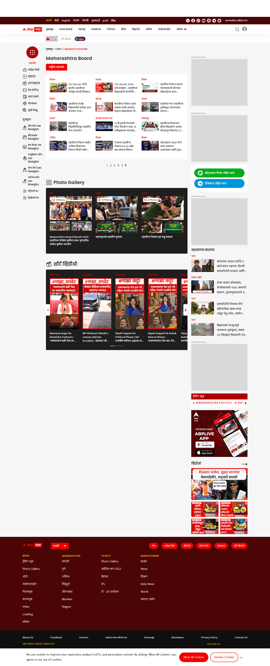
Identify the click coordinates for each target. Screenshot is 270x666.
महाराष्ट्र (81, 29)
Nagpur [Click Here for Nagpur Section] (66, 607)
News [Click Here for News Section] (144, 569)
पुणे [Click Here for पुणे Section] (64, 569)
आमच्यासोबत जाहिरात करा (236, 20)
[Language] (60, 546)
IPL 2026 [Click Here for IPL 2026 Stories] (66, 39)
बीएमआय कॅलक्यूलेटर (30, 137)
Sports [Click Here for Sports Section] (106, 556)
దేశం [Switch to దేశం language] (113, 20)
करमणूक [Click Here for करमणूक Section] (27, 599)
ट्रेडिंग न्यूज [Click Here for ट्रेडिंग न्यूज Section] (27, 561)
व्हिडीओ (28, 76)
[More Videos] (245, 463)
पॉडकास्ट (29, 103)
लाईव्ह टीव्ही (30, 70)
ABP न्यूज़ (57, 651)
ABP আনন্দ (71, 651)
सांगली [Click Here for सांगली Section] (65, 561)
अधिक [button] (181, 29)
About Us (27, 637)
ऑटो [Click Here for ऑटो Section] (25, 577)
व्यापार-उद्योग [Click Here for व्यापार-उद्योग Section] (148, 599)
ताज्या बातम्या (65, 29)
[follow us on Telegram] (214, 20)
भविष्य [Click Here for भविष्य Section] (25, 622)
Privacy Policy (209, 637)
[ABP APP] (205, 445)
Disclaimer (177, 637)
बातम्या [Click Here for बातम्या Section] (25, 556)
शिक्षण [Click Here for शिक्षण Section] (144, 577)
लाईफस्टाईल (164, 29)
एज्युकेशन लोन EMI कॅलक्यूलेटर (32, 158)
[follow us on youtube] (203, 20)
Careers (83, 637)
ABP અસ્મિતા (101, 651)
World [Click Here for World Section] (144, 592)
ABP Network (29, 651)
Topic (58, 49)
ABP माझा (85, 651)
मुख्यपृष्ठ (49, 29)
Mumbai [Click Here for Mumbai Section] (67, 599)
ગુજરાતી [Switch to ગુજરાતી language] (95, 20)
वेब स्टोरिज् (30, 90)
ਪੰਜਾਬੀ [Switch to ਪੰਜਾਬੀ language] (85, 20)
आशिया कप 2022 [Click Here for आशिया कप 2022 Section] (111, 569)
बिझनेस (136, 29)
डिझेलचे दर (30, 198)
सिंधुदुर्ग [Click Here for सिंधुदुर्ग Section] (66, 584)
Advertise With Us (116, 637)
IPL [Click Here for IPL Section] (103, 584)
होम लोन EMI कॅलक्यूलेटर (31, 127)
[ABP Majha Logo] (32, 29)
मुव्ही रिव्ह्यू (30, 110)
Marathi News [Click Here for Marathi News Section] (150, 556)
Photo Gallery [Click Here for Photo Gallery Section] (31, 569)
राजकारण (96, 29)
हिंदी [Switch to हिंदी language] (57, 20)
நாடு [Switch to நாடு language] (105, 20)
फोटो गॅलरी (30, 97)
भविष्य (149, 29)
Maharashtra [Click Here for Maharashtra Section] (71, 556)
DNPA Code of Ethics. (61, 658)
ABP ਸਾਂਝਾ (132, 651)
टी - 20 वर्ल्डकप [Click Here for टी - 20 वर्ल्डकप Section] (110, 592)
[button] (32, 55)
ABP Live (45, 651)
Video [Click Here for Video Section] (26, 607)
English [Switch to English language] (66, 20)
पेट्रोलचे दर (30, 191)
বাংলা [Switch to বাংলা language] (76, 20)
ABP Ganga (118, 651)
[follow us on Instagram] (209, 20)
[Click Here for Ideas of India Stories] (52, 39)
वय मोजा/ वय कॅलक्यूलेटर (31, 146)
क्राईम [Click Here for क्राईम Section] (144, 561)
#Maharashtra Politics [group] (214, 402)
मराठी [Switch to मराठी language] (49, 20)
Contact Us (241, 637)
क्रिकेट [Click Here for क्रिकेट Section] (104, 577)
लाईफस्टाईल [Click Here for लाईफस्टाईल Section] (29, 584)
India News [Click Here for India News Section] (147, 584)
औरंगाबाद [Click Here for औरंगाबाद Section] (67, 592)
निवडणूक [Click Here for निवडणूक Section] (27, 592)
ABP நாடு (146, 651)
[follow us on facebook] (193, 20)
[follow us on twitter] (188, 20)
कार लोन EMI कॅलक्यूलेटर (31, 169)
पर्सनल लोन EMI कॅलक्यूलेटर (30, 181)
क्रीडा (123, 29)
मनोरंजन (111, 29)
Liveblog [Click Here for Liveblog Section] (27, 614)
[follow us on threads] (198, 20)
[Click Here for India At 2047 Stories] (80, 39)
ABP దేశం (160, 651)
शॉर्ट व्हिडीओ (31, 83)
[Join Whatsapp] (219, 20)
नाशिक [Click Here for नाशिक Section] (66, 577)
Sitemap (149, 637)
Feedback (56, 637)
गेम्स (153, 546)
